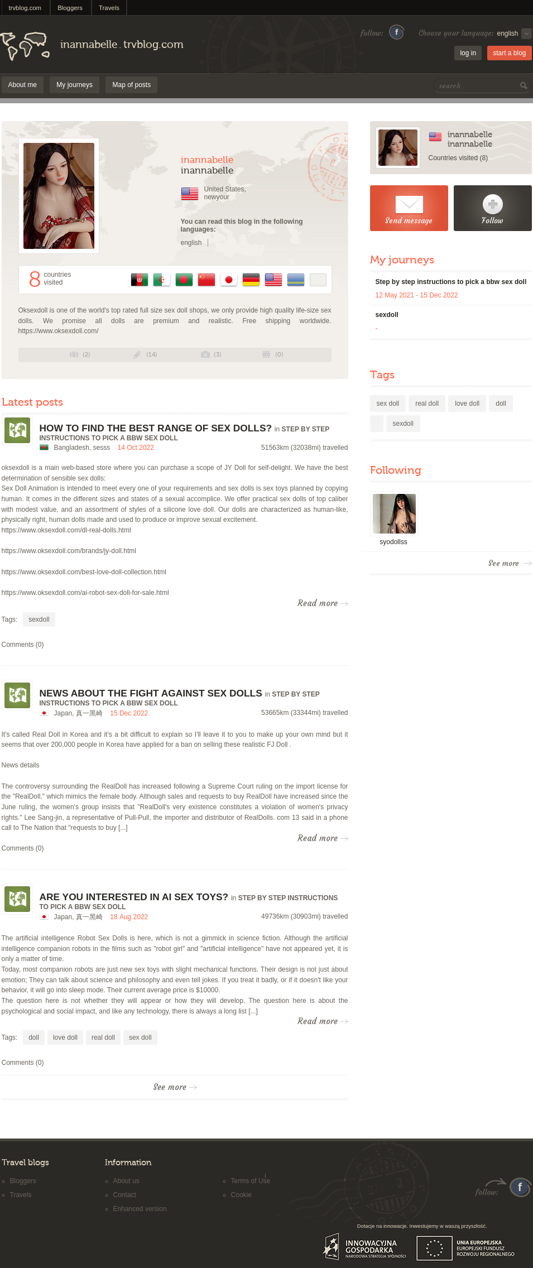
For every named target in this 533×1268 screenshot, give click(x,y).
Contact (124, 1195)
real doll (103, 1037)
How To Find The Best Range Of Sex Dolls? (156, 428)
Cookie (241, 1195)
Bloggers (70, 7)
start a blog (509, 53)
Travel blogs (25, 1163)
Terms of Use (251, 1181)
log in (468, 53)
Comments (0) (23, 645)
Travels (109, 7)
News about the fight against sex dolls (151, 693)
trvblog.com (25, 7)
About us (126, 1181)
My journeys (74, 85)
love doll (65, 1037)
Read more (322, 603)
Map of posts (131, 85)
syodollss (393, 542)
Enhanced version (140, 1209)
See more (175, 1087)
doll (33, 1037)
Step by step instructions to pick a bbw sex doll (451, 282)
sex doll (140, 1037)
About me (22, 85)
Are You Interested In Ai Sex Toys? (134, 896)
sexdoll (38, 619)
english (191, 243)
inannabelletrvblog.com (122, 45)
